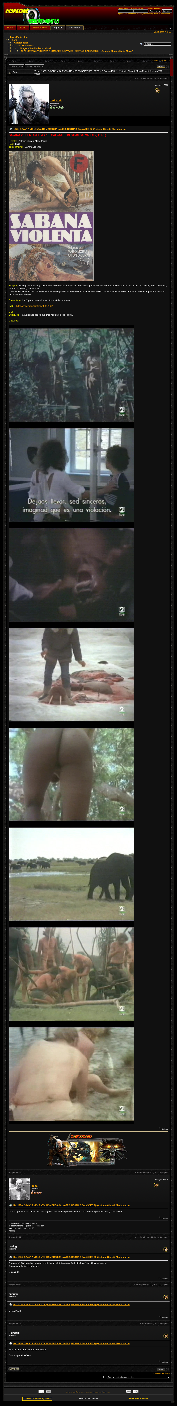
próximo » (165, 60)
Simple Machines (85, 1392)
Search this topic (33, 66)
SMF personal (106, 1392)
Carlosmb (56, 100)
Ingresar (58, 27)
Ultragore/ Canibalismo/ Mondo (35, 48)
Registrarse (74, 27)
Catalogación (21, 42)
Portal (10, 27)
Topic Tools (16, 66)
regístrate (158, 8)
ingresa (149, 8)
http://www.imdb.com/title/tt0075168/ (34, 306)
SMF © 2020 (76, 1392)
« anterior (157, 60)
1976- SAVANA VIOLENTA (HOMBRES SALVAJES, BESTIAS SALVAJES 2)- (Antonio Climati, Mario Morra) (77, 51)
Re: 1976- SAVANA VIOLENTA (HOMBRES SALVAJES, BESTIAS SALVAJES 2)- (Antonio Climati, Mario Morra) (71, 1205)
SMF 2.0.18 (69, 1392)
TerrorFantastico (18, 37)
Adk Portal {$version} (95, 1392)
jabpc (34, 1186)
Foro (14, 40)
